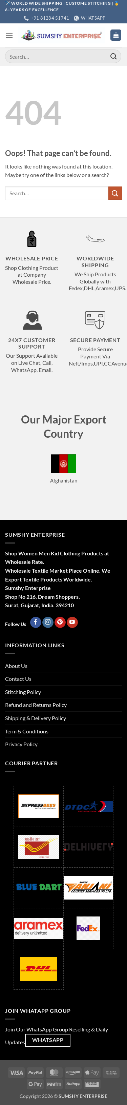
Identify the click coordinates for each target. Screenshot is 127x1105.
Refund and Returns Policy (36, 705)
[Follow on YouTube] (72, 622)
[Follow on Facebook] (35, 622)
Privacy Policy (21, 744)
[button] (9, 35)
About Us (16, 666)
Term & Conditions (26, 731)
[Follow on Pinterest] (60, 622)
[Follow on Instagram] (48, 622)
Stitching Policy (23, 692)
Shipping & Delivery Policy (35, 718)
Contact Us (18, 678)
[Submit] (114, 56)
